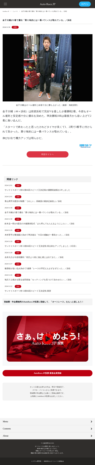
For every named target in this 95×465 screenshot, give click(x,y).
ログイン (85, 4)
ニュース (16, 11)
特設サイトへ (47, 154)
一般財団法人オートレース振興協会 (53, 461)
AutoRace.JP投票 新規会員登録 (47, 373)
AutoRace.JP (6, 11)
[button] (6, 3)
